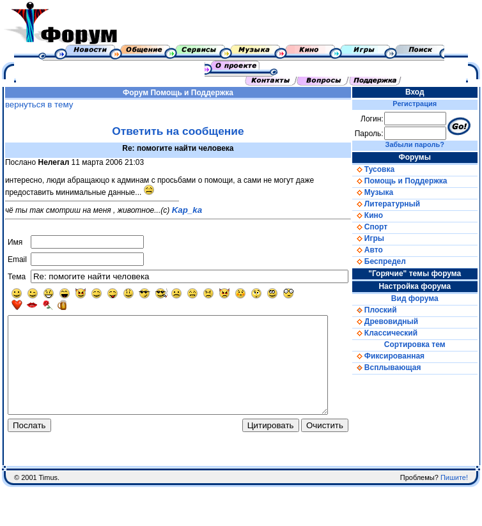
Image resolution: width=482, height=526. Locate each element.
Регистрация (424, 103)
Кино (381, 215)
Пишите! (454, 500)
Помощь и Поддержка (198, 92)
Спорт (383, 226)
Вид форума (423, 298)
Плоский (388, 310)
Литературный (399, 203)
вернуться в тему (36, 104)
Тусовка (387, 169)
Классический (398, 333)
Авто (381, 249)
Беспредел (392, 261)
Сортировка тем (424, 344)
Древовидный (398, 321)
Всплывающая (400, 367)
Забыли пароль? (423, 144)
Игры (382, 238)
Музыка (386, 192)
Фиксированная (402, 356)
